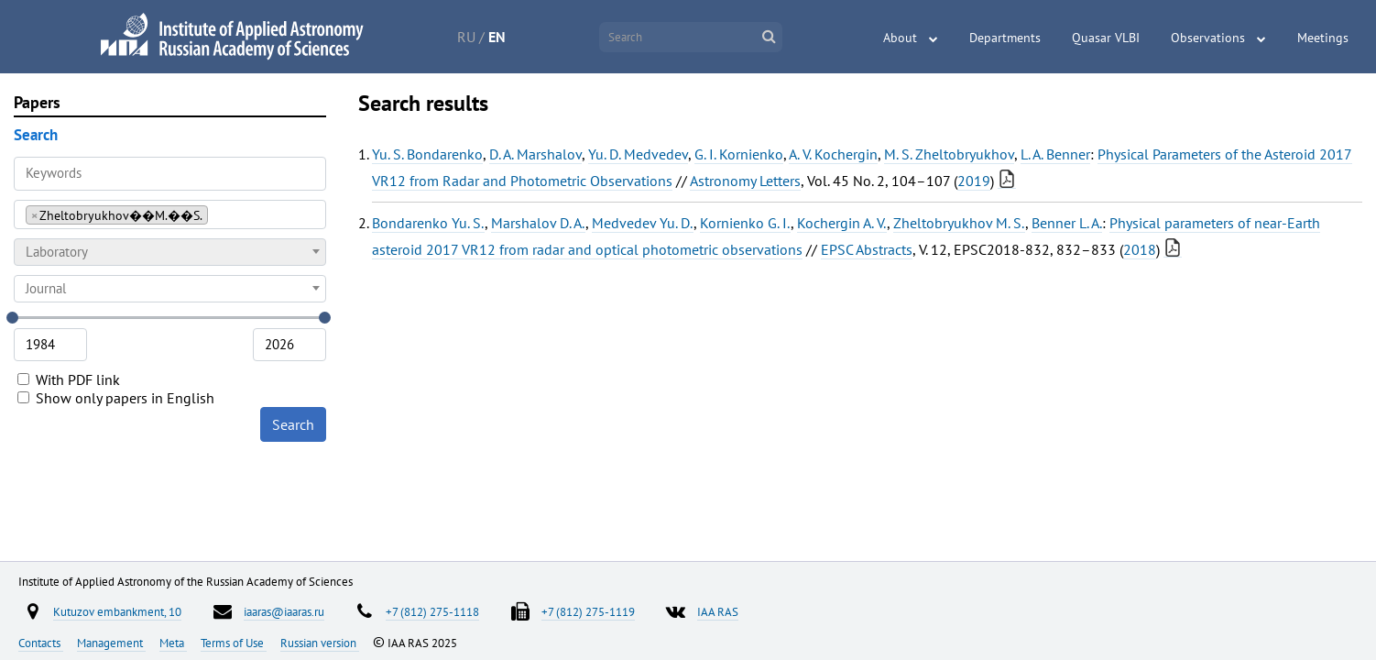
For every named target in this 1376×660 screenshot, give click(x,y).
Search (293, 424)
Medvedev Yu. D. (642, 223)
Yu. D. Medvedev (638, 154)
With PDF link (68, 379)
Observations (1208, 37)
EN (497, 37)
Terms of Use (234, 642)
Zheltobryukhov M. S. (959, 223)
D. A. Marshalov (535, 154)
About (900, 37)
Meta (173, 642)
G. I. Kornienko (738, 154)
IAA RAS (717, 611)
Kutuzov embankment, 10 (117, 611)
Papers (37, 102)
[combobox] (170, 214)
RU (466, 37)
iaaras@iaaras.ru (284, 611)
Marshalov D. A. (538, 223)
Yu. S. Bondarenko (427, 154)
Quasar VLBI (1106, 37)
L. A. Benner (1055, 154)
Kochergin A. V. (842, 223)
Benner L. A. (1067, 223)
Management (111, 642)
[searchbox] (218, 214)
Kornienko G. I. (745, 223)
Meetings (1323, 37)
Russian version (319, 642)
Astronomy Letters (745, 180)
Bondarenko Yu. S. (428, 223)
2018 (1139, 249)
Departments (1005, 37)
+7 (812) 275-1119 (588, 611)
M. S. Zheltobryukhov (949, 154)
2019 (973, 180)
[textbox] (170, 252)
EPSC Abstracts (866, 249)
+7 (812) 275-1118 (432, 611)
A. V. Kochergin (833, 154)
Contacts (40, 642)
